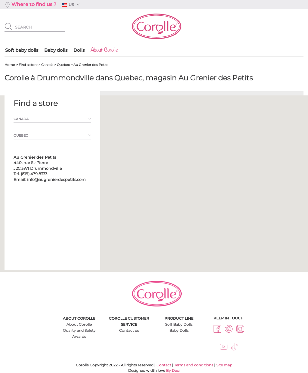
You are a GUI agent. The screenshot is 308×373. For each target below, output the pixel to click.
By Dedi (173, 370)
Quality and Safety (79, 330)
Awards (79, 336)
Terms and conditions (193, 365)
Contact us (129, 330)
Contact (163, 365)
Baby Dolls (179, 330)
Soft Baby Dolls (178, 324)
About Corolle (79, 324)
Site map (224, 365)
